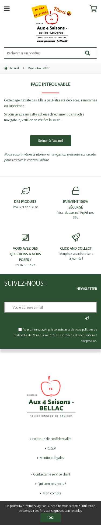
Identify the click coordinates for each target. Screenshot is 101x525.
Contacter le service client (51, 474)
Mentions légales (52, 457)
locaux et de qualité (25, 198)
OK (50, 518)
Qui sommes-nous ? (51, 483)
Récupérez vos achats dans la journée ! (76, 246)
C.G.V (52, 448)
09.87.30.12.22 (25, 250)
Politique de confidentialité (51, 438)
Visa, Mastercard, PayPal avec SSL (76, 203)
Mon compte (52, 493)
